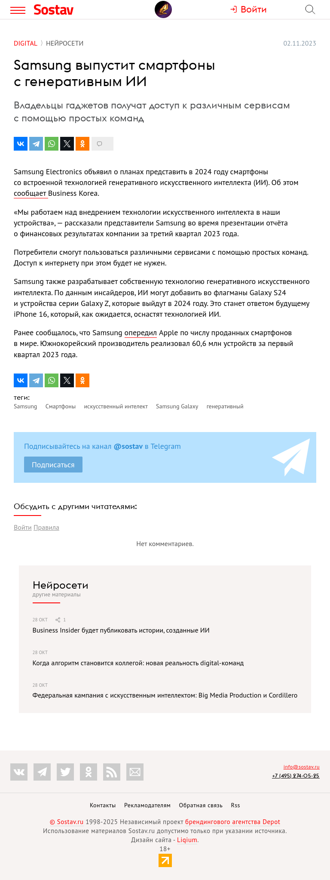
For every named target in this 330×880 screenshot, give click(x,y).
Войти (23, 527)
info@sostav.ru (302, 766)
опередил (141, 332)
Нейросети (61, 584)
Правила (46, 527)
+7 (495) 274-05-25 (296, 775)
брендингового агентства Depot (232, 822)
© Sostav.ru (67, 822)
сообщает (31, 193)
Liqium (187, 840)
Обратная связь (201, 805)
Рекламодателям (147, 805)
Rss (235, 805)
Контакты (103, 805)
